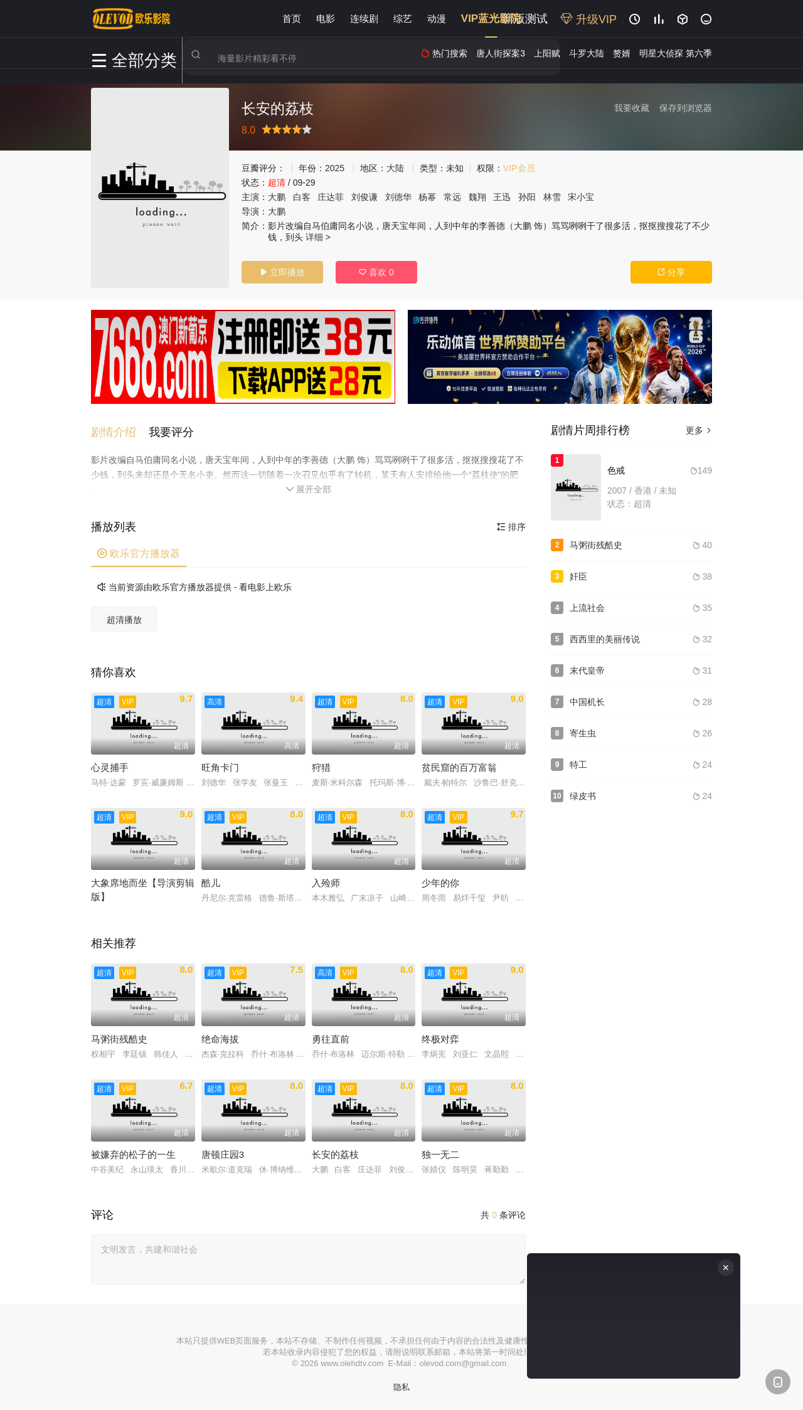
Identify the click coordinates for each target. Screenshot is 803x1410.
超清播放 (124, 618)
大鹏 (276, 197)
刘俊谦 (364, 197)
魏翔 (477, 197)
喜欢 (376, 272)
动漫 (436, 18)
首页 (291, 18)
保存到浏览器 (685, 108)
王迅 (502, 197)
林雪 (552, 197)
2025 (334, 168)
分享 (671, 272)
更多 (699, 430)
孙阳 (527, 197)
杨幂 (427, 197)
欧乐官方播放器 (138, 551)
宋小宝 (581, 197)
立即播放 (282, 272)
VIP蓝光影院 (491, 18)
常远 (452, 197)
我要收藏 (631, 108)
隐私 (401, 1385)
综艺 (402, 18)
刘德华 (398, 197)
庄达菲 (330, 197)
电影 (325, 18)
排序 (511, 525)
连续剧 (364, 18)
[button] (120, 430)
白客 (302, 197)
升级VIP (588, 19)
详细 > (318, 237)
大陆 (395, 168)
